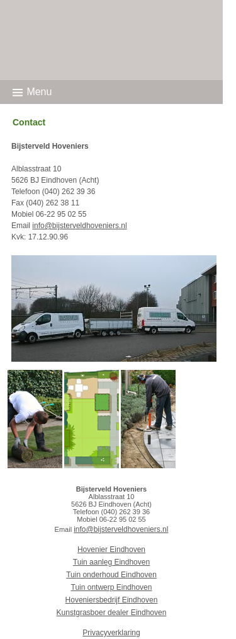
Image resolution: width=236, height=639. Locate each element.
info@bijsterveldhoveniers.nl (79, 225)
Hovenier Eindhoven (111, 549)
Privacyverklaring (111, 632)
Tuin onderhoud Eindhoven (111, 574)
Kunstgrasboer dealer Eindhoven (112, 612)
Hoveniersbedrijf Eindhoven (111, 600)
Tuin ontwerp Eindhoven (111, 587)
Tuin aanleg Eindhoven (111, 562)
